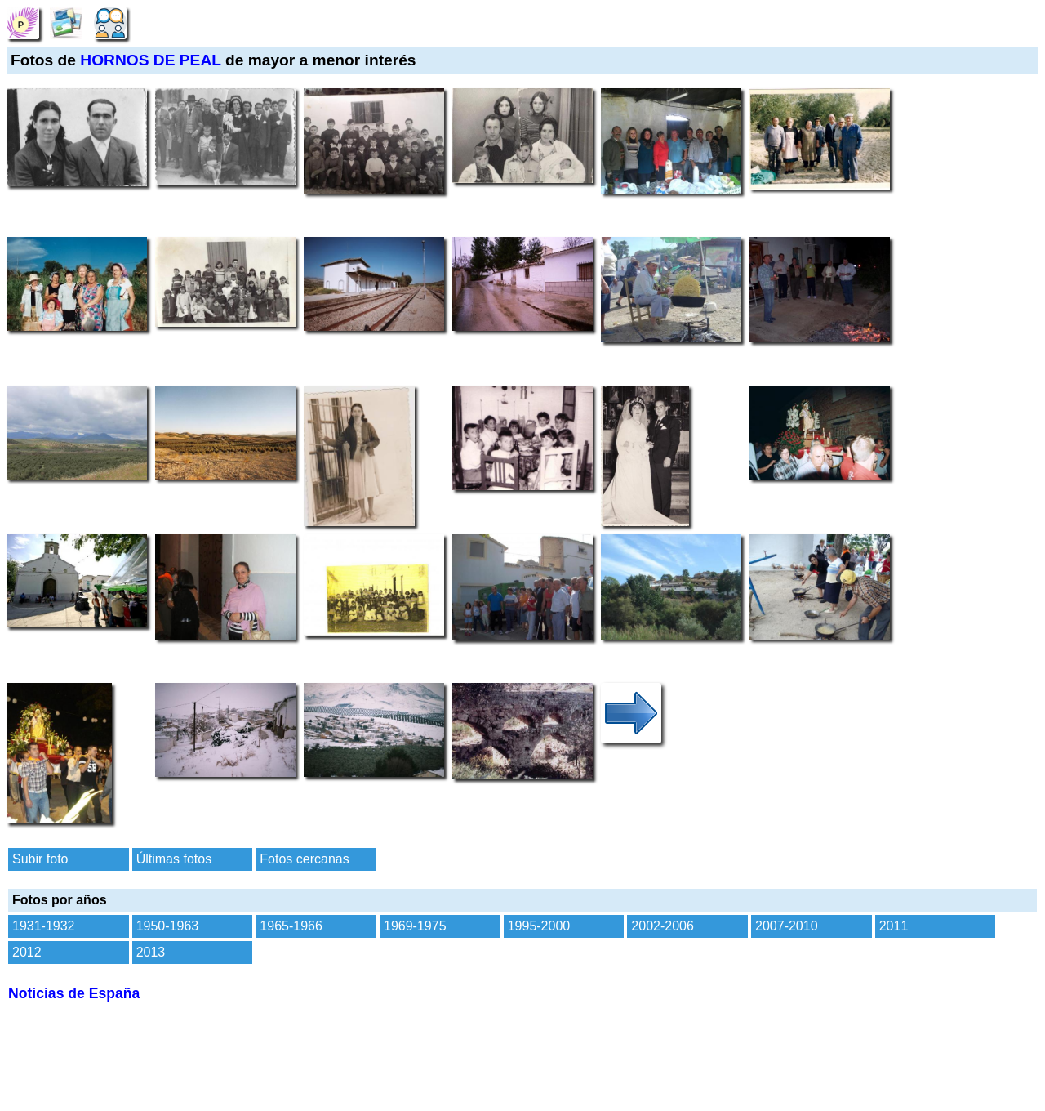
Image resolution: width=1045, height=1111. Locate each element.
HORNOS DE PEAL (150, 60)
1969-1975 (415, 926)
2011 (894, 926)
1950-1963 (167, 926)
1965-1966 (291, 926)
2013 (151, 952)
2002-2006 (662, 926)
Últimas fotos (173, 859)
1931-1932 (43, 926)
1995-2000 (539, 926)
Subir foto (40, 859)
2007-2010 (786, 926)
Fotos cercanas (304, 859)
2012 (27, 952)
